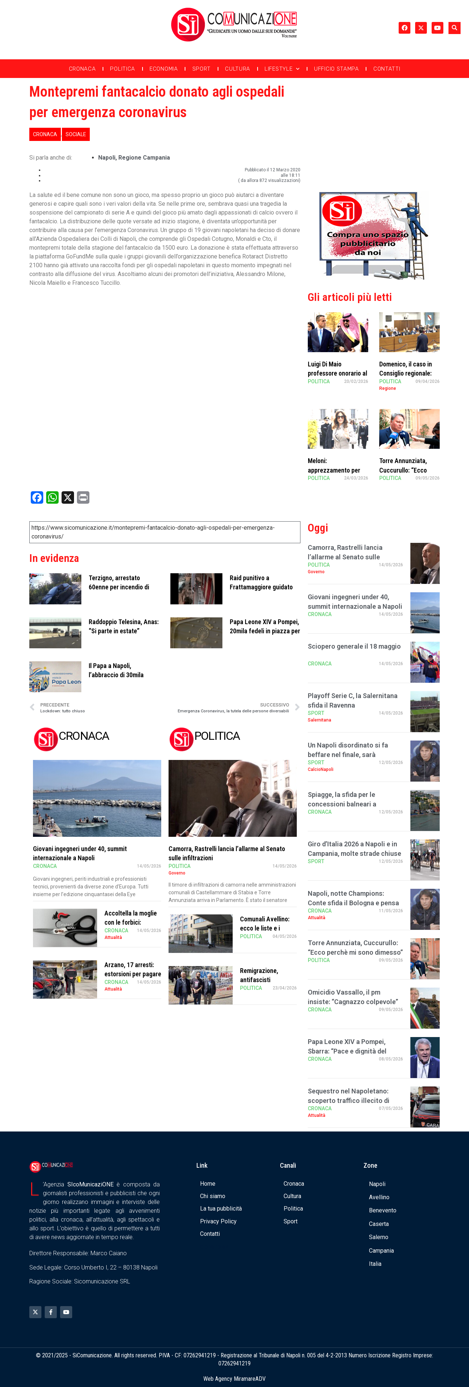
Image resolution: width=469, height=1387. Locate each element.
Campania (381, 1250)
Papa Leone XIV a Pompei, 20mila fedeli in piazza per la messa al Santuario (265, 631)
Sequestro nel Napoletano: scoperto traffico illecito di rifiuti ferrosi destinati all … (349, 1100)
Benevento (382, 1210)
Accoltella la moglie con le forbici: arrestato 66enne (130, 922)
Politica (122, 69)
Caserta (379, 1223)
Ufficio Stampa (336, 69)
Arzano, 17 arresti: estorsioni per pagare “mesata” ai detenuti (132, 974)
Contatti (386, 69)
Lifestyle (282, 69)
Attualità (113, 937)
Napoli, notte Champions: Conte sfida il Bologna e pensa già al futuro (353, 903)
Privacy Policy (218, 1221)
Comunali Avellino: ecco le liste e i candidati (264, 928)
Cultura (237, 69)
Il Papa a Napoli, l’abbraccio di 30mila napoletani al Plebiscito (120, 675)
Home (207, 1183)
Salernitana (319, 720)
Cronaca (82, 69)
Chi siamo (212, 1196)
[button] (454, 28)
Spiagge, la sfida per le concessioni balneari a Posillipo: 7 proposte (342, 804)
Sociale (76, 134)
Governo (177, 873)
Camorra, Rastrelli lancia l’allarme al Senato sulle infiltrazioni (345, 557)
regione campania (144, 157)
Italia (375, 1263)
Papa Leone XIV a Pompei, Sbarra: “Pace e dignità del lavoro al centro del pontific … (352, 1051)
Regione (387, 388)
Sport (201, 69)
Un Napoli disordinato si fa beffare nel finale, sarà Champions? (348, 754)
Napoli (106, 157)
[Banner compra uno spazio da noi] (374, 277)
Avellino (379, 1197)
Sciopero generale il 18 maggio (354, 646)
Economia (163, 69)
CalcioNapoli (320, 769)
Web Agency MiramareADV (234, 1378)
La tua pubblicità (221, 1208)
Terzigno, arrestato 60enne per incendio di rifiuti (119, 587)
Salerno (378, 1237)
